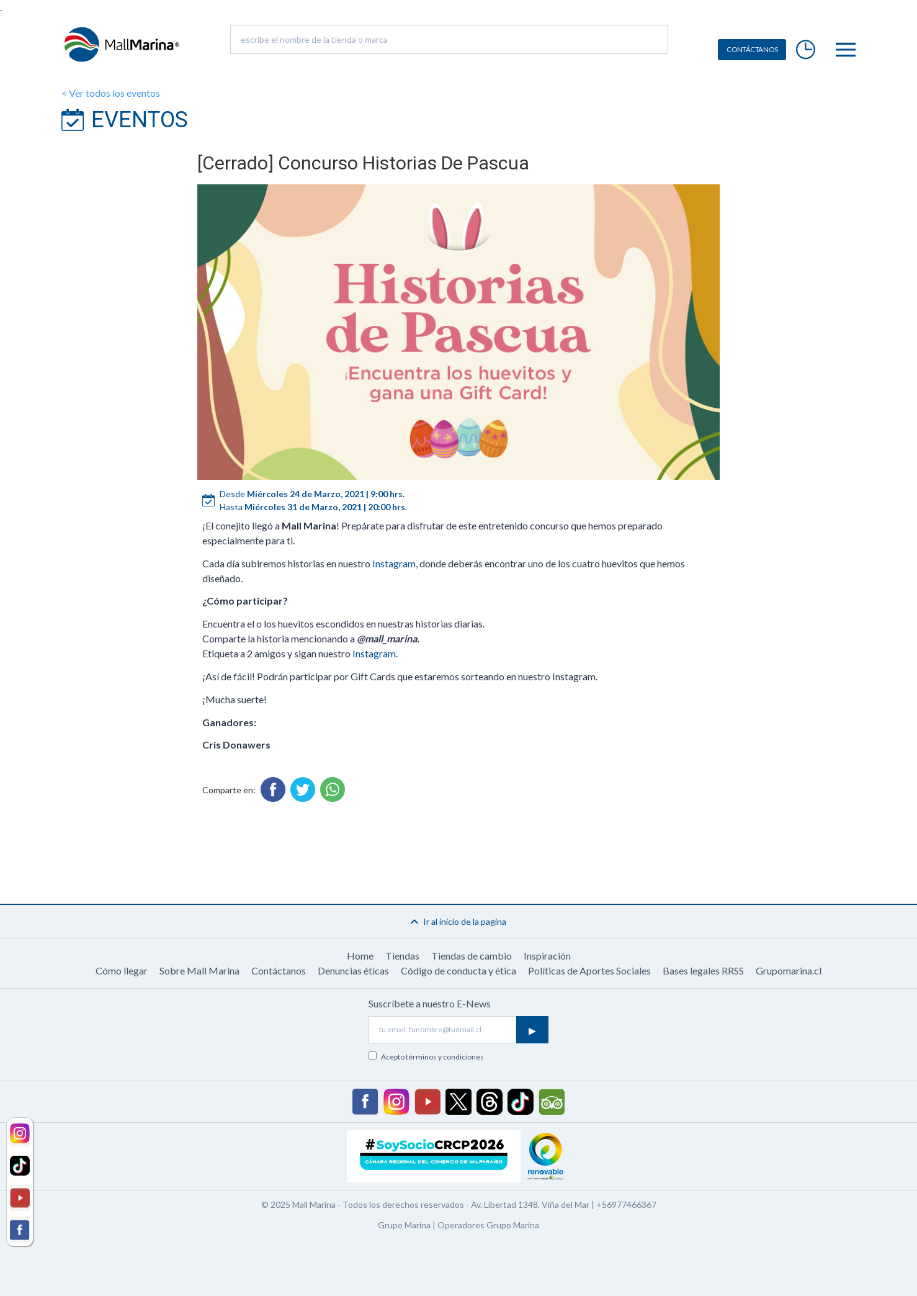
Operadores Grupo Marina (488, 1225)
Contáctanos (278, 970)
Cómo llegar (122, 970)
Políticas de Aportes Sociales (589, 970)
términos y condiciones (445, 1056)
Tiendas (402, 955)
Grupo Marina (404, 1225)
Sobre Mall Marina (199, 970)
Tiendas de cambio (471, 955)
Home (360, 955)
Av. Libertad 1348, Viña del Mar (530, 1204)
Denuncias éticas (353, 970)
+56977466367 (626, 1204)
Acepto (432, 1056)
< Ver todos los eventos (110, 93)
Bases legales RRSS (703, 970)
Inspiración (547, 955)
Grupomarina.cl (788, 970)
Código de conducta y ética (458, 970)
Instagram (394, 563)
